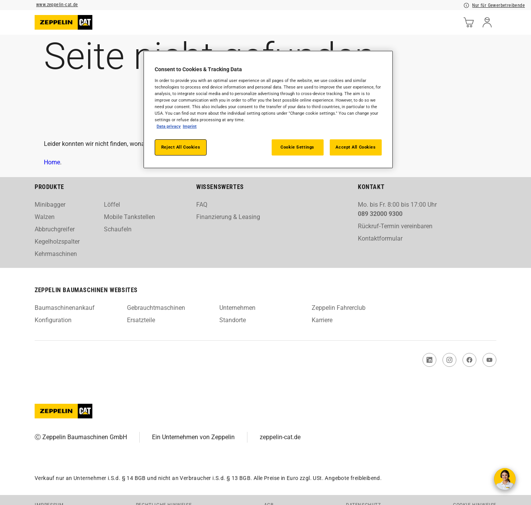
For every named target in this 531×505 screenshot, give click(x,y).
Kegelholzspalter (57, 241)
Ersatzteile (141, 320)
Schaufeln (118, 229)
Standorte (232, 320)
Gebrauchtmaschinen (156, 307)
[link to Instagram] (449, 360)
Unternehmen (237, 307)
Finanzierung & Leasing (228, 217)
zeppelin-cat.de (280, 437)
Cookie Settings (297, 147)
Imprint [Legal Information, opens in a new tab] (190, 126)
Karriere (322, 320)
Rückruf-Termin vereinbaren (395, 226)
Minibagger (50, 204)
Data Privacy (169, 126)
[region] (268, 109)
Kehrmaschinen (56, 254)
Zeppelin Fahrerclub (339, 307)
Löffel (112, 204)
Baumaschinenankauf (65, 307)
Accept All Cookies (356, 147)
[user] (487, 22)
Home (52, 162)
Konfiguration (53, 320)
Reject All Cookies (180, 147)
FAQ (201, 204)
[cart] (468, 22)
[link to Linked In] (429, 360)
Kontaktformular (380, 238)
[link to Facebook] (469, 360)
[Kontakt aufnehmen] (505, 479)
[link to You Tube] (489, 360)
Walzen (45, 217)
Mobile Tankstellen (129, 217)
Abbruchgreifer (55, 229)
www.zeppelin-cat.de (57, 4)
